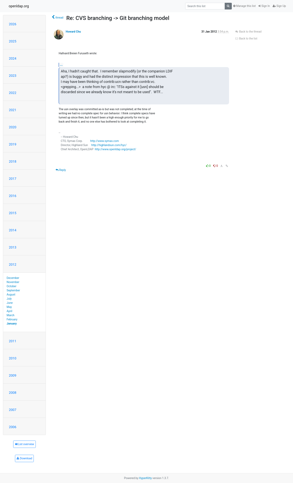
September (13, 290)
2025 (12, 41)
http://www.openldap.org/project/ (115, 149)
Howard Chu (73, 31)
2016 (12, 196)
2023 (12, 76)
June (10, 302)
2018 (12, 161)
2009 (12, 375)
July (9, 298)
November (13, 282)
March (11, 315)
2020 (12, 127)
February (12, 319)
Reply (61, 170)
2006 (12, 427)
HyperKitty (145, 478)
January (12, 323)
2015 (12, 213)
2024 (12, 58)
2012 (12, 264)
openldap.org (19, 6)
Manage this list (244, 6)
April (9, 311)
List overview (24, 444)
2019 (12, 144)
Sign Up (279, 6)
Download (24, 458)
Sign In (264, 6)
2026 (12, 24)
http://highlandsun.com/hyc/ (109, 145)
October (11, 286)
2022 (12, 93)
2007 (12, 410)
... (61, 65)
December (13, 277)
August (11, 294)
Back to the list (246, 38)
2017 (12, 179)
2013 (12, 247)
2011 (12, 341)
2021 (12, 110)
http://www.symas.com (104, 141)
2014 (12, 230)
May (9, 307)
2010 (12, 358)
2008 (12, 393)
